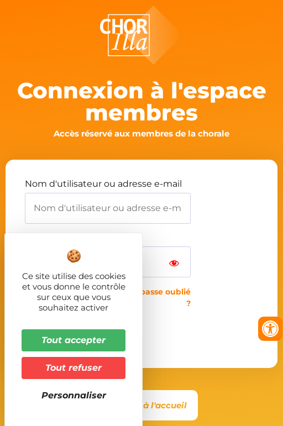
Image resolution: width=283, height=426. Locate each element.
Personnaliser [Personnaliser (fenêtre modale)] (73, 395)
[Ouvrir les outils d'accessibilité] (270, 329)
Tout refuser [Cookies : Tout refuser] (73, 367)
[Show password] (174, 261)
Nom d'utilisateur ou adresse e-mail (103, 184)
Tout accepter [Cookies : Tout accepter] (73, 340)
